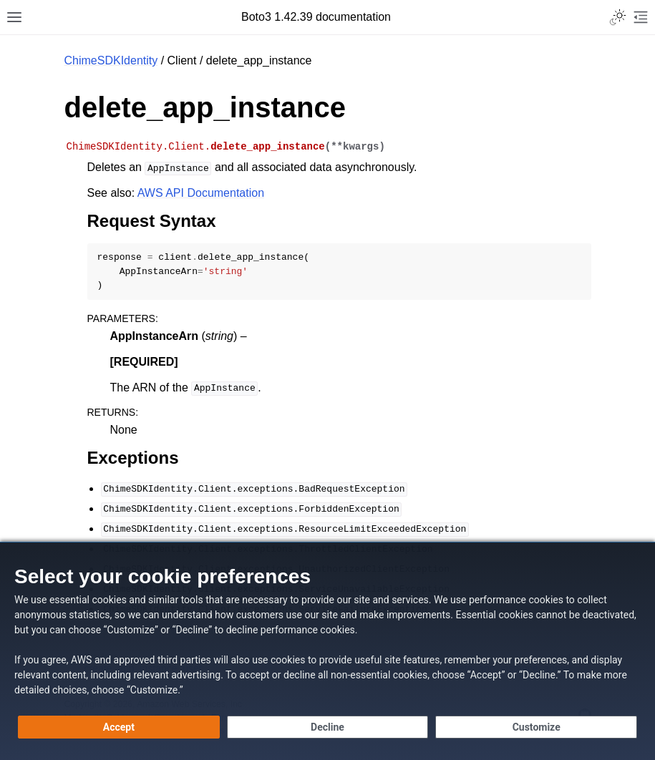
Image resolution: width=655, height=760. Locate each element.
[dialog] (327, 651)
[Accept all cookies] (119, 727)
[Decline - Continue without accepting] (328, 727)
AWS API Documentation (200, 193)
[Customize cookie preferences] (536, 727)
